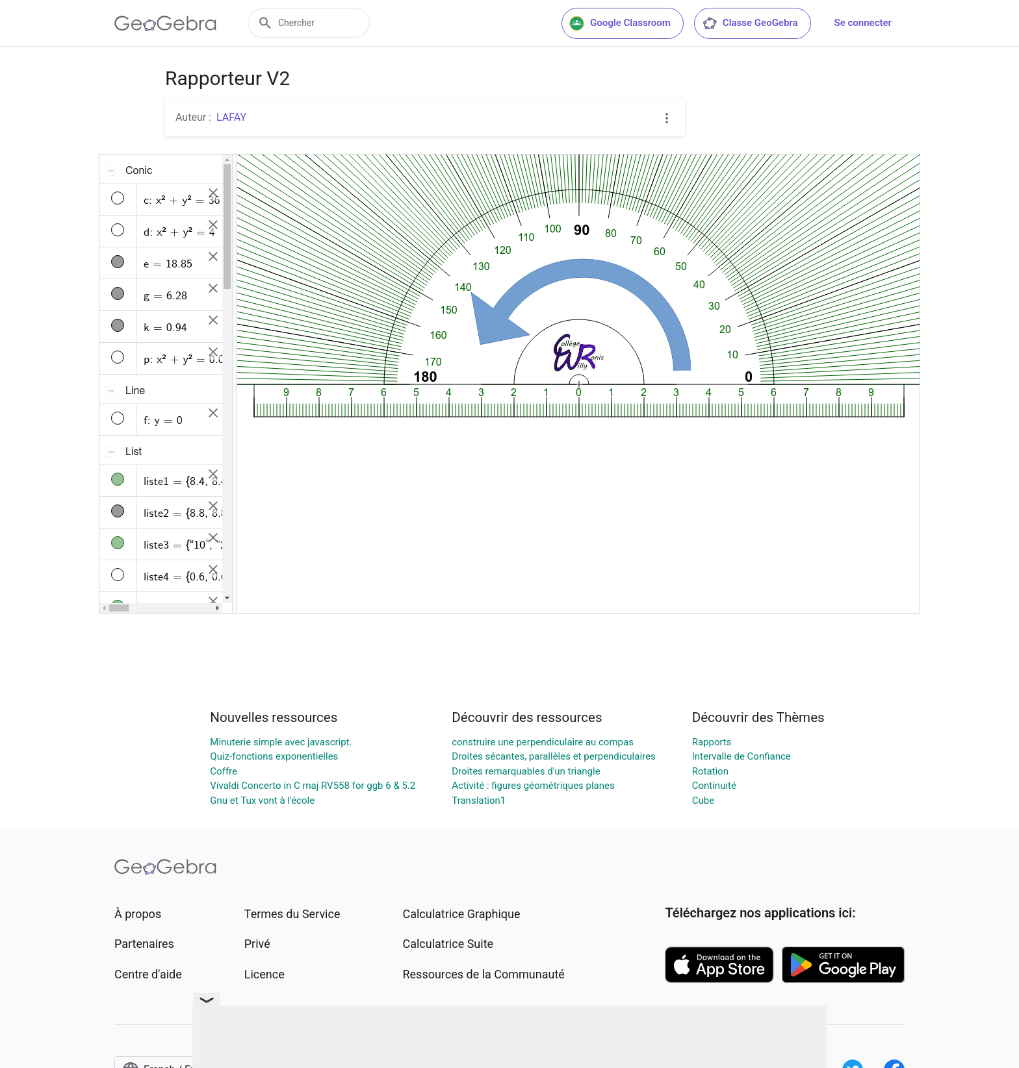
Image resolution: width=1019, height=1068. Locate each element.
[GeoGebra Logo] (165, 23)
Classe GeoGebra (750, 23)
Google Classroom (620, 23)
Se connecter (863, 23)
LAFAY (231, 117)
